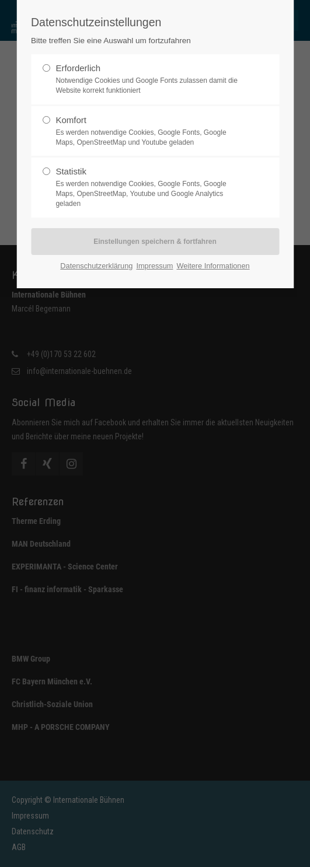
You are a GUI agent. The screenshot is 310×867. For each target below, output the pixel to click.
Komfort (150, 131)
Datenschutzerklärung (96, 265)
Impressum (154, 265)
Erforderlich (150, 79)
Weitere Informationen (212, 265)
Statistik (150, 187)
